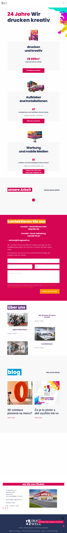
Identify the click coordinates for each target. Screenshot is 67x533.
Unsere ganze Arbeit (52, 190)
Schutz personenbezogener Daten (31, 531)
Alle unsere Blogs (53, 372)
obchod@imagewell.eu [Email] (14, 499)
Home (43, 531)
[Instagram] (4, 508)
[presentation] (18, 292)
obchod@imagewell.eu (18, 240)
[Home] (4, 3)
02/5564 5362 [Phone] (10, 503)
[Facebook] (6, 508)
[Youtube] (8, 508)
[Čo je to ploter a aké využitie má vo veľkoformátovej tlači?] (47, 399)
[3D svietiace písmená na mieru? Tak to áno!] (19, 399)
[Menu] (64, 3)
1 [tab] (33, 200)
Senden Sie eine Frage (49, 291)
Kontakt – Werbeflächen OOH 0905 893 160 (33, 228)
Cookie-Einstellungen (52, 531)
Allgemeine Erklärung (14, 531)
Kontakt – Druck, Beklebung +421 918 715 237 (33, 234)
